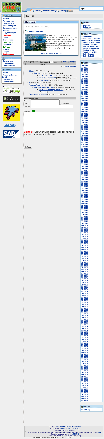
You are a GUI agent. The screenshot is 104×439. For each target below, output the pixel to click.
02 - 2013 (85, 155)
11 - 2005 (85, 310)
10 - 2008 (85, 251)
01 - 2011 (85, 201)
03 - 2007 (85, 286)
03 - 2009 (85, 242)
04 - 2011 (85, 196)
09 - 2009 (85, 231)
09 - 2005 (85, 314)
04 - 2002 (85, 389)
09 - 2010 (85, 209)
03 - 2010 (85, 220)
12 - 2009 (85, 225)
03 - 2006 (85, 303)
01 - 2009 (85, 246)
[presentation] (44, 144)
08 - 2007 (85, 277)
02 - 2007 (85, 288)
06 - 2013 (85, 148)
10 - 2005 (85, 312)
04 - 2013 (85, 152)
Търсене (87, 25)
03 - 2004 (85, 347)
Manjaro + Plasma (89, 44)
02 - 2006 (85, 304)
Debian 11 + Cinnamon (91, 42)
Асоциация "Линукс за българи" (68, 427)
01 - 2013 (85, 157)
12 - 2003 (85, 352)
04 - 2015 (85, 122)
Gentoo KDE (87, 36)
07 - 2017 (85, 89)
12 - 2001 (85, 396)
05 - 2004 (85, 343)
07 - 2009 (85, 235)
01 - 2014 (85, 141)
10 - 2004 (85, 334)
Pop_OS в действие (90, 46)
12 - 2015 (85, 111)
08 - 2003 (85, 360)
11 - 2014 (85, 130)
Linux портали (8, 23)
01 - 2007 (85, 290)
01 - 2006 (85, 306)
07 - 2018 (85, 78)
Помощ (63, 11)
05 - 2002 (85, 387)
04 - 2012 (85, 174)
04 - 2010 (85, 218)
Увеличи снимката (34, 32)
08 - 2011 (85, 189)
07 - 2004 (85, 339)
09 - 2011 (85, 187)
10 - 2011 (85, 185)
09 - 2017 (85, 86)
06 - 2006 (85, 297)
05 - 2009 (85, 238)
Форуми (6, 30)
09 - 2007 (85, 275)
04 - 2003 (85, 367)
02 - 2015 (85, 126)
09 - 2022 (85, 67)
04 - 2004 (85, 345)
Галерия (6, 52)
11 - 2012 (85, 161)
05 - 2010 (85, 216)
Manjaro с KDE (88, 50)
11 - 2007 (85, 271)
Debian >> (58, 54)
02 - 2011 (85, 200)
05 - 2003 (85, 365)
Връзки (6, 49)
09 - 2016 (85, 100)
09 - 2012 (85, 165)
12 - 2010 (85, 203)
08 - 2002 (85, 382)
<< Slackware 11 (47, 54)
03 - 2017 (85, 93)
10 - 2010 (85, 207)
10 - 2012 (85, 163)
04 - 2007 (85, 284)
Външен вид (8, 61)
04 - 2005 (85, 323)
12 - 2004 (85, 330)
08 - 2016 (85, 102)
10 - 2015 (85, 115)
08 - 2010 (85, 211)
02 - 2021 (85, 73)
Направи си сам (9, 66)
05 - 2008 (85, 260)
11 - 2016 (85, 98)
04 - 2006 (85, 301)
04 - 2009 (85, 240)
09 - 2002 (85, 380)
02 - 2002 (85, 393)
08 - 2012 (85, 167)
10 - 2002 (85, 378)
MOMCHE (75, 434)
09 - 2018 (85, 76)
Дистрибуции (8, 40)
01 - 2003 (85, 373)
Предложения (8, 63)
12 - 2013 (85, 143)
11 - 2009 (85, 227)
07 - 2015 (85, 117)
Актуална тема (8, 21)
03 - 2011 (85, 198)
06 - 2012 (85, 170)
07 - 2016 (85, 104)
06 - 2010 (85, 214)
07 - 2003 (85, 362)
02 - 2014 (85, 139)
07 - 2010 (85, 213)
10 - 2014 (85, 132)
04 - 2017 (85, 91)
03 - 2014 (85, 137)
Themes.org (86, 409)
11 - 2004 (85, 332)
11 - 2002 (85, 376)
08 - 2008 (85, 255)
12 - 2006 (85, 292)
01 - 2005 (85, 328)
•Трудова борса (9, 33)
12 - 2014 (85, 128)
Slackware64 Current (91, 48)
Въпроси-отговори (10, 28)
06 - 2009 (85, 236)
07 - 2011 (85, 190)
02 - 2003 (85, 371)
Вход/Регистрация (50, 11)
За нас (5, 73)
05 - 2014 (85, 133)
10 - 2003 (85, 356)
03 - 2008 (85, 264)
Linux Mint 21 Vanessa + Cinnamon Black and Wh (92, 39)
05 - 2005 (85, 321)
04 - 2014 (85, 135)
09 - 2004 (85, 336)
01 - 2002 (85, 395)
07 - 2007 (85, 279)
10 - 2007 (85, 273)
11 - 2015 (85, 113)
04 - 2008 (85, 262)
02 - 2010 (85, 222)
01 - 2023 (85, 65)
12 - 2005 (85, 308)
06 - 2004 (85, 341)
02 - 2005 (85, 327)
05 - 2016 (85, 106)
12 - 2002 (85, 374)
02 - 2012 (85, 178)
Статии (5, 37)
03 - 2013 (85, 154)
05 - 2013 (85, 150)
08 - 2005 (85, 316)
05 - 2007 (85, 282)
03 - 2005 (85, 325)
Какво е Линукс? (9, 26)
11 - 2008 (85, 249)
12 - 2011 (85, 181)
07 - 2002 (85, 384)
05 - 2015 (85, 121)
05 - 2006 (85, 299)
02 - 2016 (85, 108)
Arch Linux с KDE (89, 52)
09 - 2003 (85, 358)
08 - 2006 (85, 293)
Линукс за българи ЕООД (70, 428)
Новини (6, 19)
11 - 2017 (85, 84)
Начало (38, 11)
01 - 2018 (85, 82)
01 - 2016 (85, 110)
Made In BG (7, 45)
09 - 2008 (85, 253)
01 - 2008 (85, 268)
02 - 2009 (85, 244)
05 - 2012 (85, 172)
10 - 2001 (85, 400)
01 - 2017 (85, 95)
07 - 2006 (85, 295)
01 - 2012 (85, 179)
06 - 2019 (85, 75)
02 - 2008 (85, 266)
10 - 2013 (85, 144)
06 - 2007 (85, 281)
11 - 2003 (85, 354)
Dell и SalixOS (88, 56)
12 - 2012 (85, 159)
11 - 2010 (85, 205)
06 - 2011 (85, 192)
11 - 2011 (85, 183)
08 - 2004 (85, 338)
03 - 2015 (85, 124)
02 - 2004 (85, 349)
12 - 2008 (85, 247)
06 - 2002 (85, 385)
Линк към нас (8, 79)
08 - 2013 (85, 146)
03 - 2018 (85, 80)
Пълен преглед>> (70, 62)
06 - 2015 (85, 119)
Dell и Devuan (88, 54)
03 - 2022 (85, 69)
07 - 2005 (85, 317)
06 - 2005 (85, 319)
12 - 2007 (85, 270)
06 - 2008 (85, 259)
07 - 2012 (85, 168)
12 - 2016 (85, 97)
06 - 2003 (85, 363)
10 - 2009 (85, 229)
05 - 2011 (85, 194)
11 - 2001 (85, 398)
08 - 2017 (85, 87)
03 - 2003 (85, 369)
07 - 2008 (85, 257)
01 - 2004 (85, 350)
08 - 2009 (85, 233)
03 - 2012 (85, 176)
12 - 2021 (85, 71)
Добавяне (88, 27)
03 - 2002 (85, 391)
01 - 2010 (85, 224)
